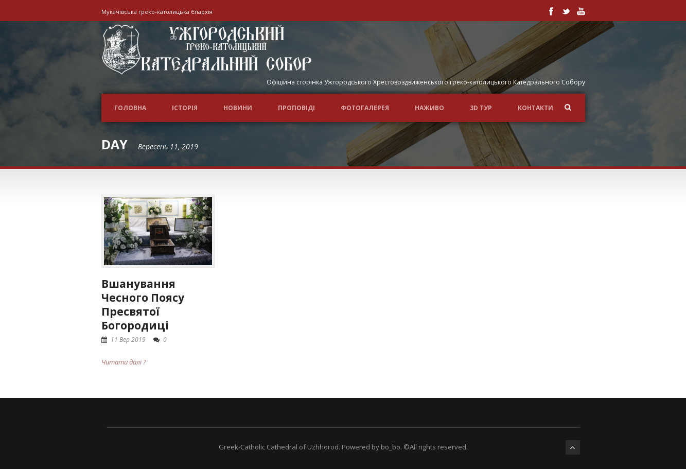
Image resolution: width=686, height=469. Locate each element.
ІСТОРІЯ (185, 107)
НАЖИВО (429, 107)
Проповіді (296, 107)
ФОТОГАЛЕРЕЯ (365, 107)
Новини (237, 107)
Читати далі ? (123, 362)
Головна (130, 107)
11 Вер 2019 (128, 339)
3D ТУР (481, 107)
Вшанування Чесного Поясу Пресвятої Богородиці (142, 304)
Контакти (535, 107)
